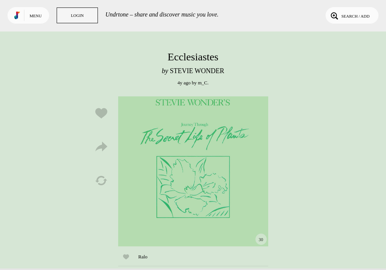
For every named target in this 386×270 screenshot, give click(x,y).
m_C (202, 83)
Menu (36, 16)
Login (77, 15)
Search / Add (349, 15)
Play (193, 171)
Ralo (143, 257)
